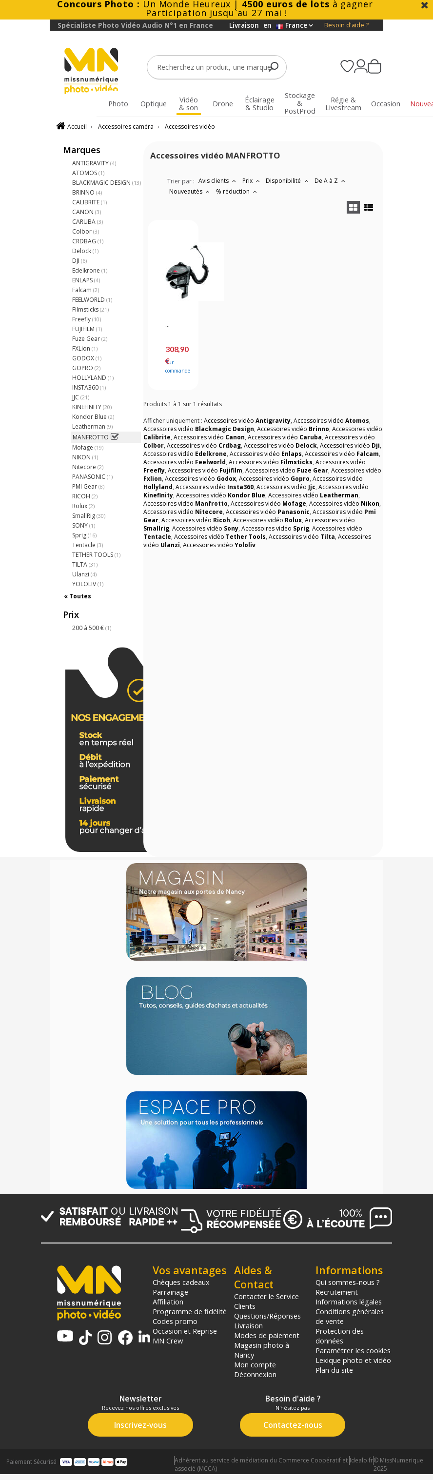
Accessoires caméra (126, 126)
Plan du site (334, 1370)
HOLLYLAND (93, 378)
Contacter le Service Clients (266, 1301)
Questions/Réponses (267, 1316)
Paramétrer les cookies (353, 1350)
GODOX (86, 358)
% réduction (237, 191)
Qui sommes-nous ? (347, 1282)
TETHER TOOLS (96, 555)
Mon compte (255, 1364)
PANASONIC (92, 477)
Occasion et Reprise (185, 1331)
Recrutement (336, 1292)
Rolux (83, 506)
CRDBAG (87, 241)
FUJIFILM (87, 329)
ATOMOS (88, 173)
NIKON (85, 457)
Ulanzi (84, 574)
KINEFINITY (92, 407)
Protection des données (339, 1335)
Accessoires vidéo (190, 126)
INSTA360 (89, 387)
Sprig (84, 535)
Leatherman (92, 426)
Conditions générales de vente (349, 1316)
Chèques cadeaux (181, 1282)
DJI (79, 261)
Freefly (86, 319)
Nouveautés (190, 191)
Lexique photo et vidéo (353, 1360)
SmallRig (88, 516)
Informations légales (348, 1301)
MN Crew (168, 1340)
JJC (80, 397)
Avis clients (218, 181)
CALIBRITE (89, 202)
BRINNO (87, 192)
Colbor (85, 231)
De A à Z (331, 181)
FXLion (85, 348)
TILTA (85, 564)
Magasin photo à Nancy (261, 1350)
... (167, 325)
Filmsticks (90, 309)
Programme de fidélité (190, 1311)
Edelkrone (89, 270)
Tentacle (87, 545)
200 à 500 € (91, 628)
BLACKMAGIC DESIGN (106, 182)
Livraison (248, 1325)
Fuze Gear (89, 339)
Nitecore (87, 467)
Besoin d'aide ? (346, 25)
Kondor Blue (93, 417)
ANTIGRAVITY (94, 163)
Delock (85, 251)
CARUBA (87, 221)
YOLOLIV (87, 584)
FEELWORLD (92, 300)
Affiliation (168, 1301)
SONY (83, 525)
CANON (86, 212)
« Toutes (77, 596)
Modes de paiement (266, 1335)
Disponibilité (288, 181)
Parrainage (170, 1292)
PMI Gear (88, 486)
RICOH (85, 496)
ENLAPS (86, 280)
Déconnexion (255, 1374)
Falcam (85, 290)
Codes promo (175, 1321)
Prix (252, 181)
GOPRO (86, 368)
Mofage (87, 447)
